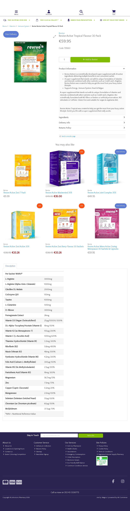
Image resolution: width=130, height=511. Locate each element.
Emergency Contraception (75, 454)
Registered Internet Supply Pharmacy (110, 454)
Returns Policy (40, 449)
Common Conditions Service (77, 466)
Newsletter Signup (41, 454)
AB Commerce (122, 497)
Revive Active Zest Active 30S (16, 246)
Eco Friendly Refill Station (75, 463)
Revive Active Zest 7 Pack (14, 192)
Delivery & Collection (42, 446)
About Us (7, 446)
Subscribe (90, 435)
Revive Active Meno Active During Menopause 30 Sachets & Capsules (103, 247)
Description (10, 266)
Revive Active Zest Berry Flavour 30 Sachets (65, 246)
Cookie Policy (102, 449)
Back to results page (68, 136)
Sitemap (38, 452)
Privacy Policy (102, 446)
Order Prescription (73, 457)
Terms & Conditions (105, 452)
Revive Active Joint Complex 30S (102, 192)
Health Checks (71, 449)
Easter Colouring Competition (14, 454)
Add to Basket (90, 59)
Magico (104, 497)
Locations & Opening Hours (14, 449)
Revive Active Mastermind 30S (59, 192)
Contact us (8, 452)
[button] (54, 36)
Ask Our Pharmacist (73, 446)
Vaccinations (71, 452)
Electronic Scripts (72, 460)
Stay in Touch (33, 435)
